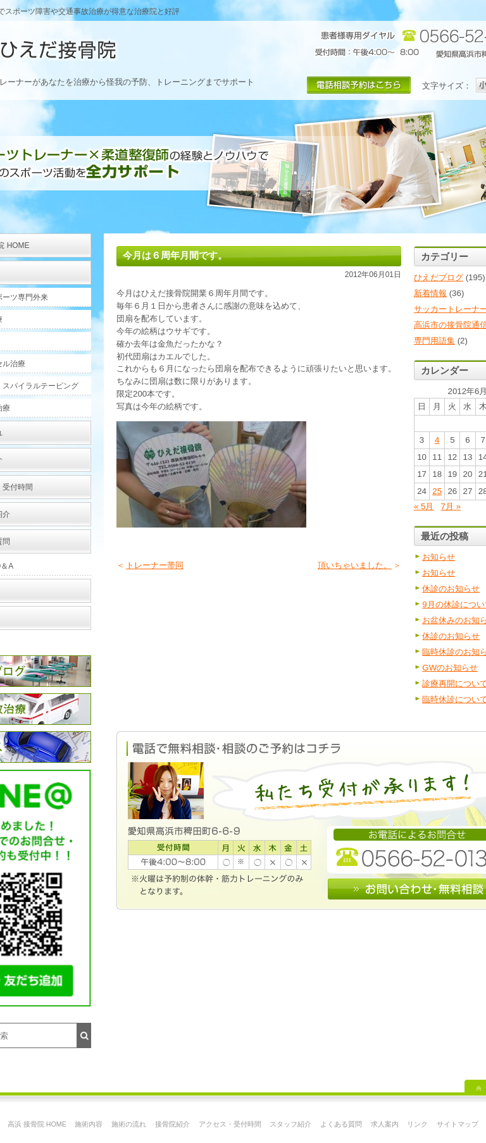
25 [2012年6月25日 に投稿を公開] (437, 491)
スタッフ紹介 (290, 1124)
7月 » (451, 506)
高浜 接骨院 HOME (37, 1124)
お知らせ (438, 557)
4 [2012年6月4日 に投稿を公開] (437, 440)
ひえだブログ (438, 277)
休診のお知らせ (451, 588)
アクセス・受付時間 (230, 1124)
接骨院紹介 (172, 1124)
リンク (417, 1124)
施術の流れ (128, 1124)
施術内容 (89, 1124)
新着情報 (430, 293)
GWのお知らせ (450, 667)
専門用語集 (434, 340)
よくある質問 (341, 1124)
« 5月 (424, 506)
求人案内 (385, 1124)
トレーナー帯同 (155, 565)
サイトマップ (457, 1124)
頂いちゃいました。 (355, 565)
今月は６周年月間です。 (175, 255)
